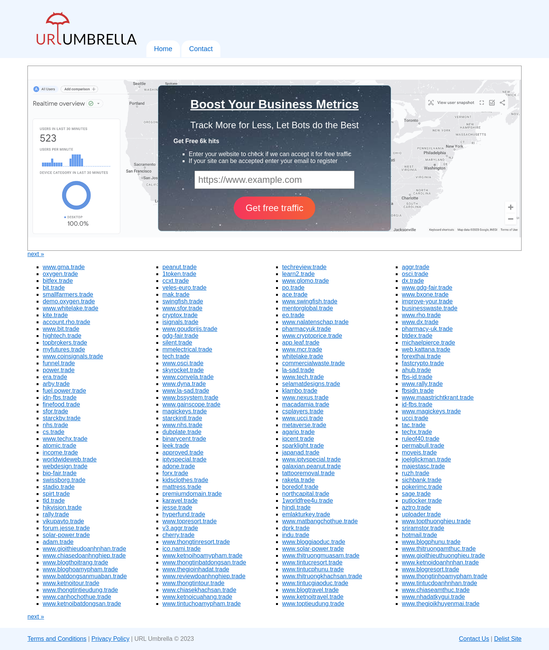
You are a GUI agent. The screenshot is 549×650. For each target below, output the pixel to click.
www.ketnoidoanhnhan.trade (440, 562)
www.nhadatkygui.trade (433, 597)
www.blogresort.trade (430, 569)
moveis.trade (419, 452)
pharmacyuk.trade (306, 329)
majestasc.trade (423, 466)
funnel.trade (59, 363)
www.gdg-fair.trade (427, 287)
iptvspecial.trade (184, 459)
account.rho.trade (66, 322)
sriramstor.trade (423, 528)
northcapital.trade (305, 493)
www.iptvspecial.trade (311, 459)
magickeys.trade (184, 411)
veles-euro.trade (184, 287)
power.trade (59, 370)
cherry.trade (178, 535)
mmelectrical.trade (187, 349)
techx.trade (417, 432)
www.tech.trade (303, 377)
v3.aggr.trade (180, 528)
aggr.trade (415, 267)
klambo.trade (300, 390)
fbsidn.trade (418, 390)
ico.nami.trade (181, 548)
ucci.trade (415, 418)
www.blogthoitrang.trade (75, 562)
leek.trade (175, 445)
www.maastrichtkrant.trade (438, 397)
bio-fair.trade (60, 473)
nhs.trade (55, 425)
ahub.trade (416, 370)
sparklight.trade (303, 445)
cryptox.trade (179, 315)
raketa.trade (298, 480)
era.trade (55, 377)
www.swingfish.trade (309, 301)
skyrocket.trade (183, 370)
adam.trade (58, 542)
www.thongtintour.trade (193, 583)
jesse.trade (177, 507)
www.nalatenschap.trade (315, 322)
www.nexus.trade (305, 397)
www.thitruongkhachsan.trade (322, 576)
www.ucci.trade (302, 418)
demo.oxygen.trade (69, 301)
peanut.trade (179, 267)
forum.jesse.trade (66, 528)
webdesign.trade (65, 466)
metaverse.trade (304, 425)
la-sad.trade (298, 370)
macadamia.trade (305, 404)
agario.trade (298, 432)
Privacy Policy (111, 638)
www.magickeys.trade (431, 411)
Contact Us (474, 638)
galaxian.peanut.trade (311, 466)
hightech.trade (62, 335)
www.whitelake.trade (70, 308)
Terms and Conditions (57, 638)
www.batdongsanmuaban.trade (85, 576)
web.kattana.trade (426, 349)
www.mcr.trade (302, 349)
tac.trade (413, 425)
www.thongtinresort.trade (196, 542)
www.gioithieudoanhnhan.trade (84, 548)
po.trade (293, 287)
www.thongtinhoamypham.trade (444, 576)
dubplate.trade (181, 432)
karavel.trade (180, 500)
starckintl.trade (182, 418)
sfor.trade (55, 411)
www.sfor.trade (182, 308)
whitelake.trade (302, 356)
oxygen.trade (60, 274)
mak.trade (175, 294)
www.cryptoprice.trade (312, 335)
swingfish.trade (182, 301)
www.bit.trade (61, 329)
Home (163, 49)
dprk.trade (296, 528)
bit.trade (54, 287)
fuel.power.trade (64, 390)
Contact (201, 49)
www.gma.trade (64, 267)
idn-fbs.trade (60, 397)
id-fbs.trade (417, 404)
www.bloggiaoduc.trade (313, 542)
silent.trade (177, 342)
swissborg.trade (64, 480)
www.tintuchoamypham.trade (201, 603)
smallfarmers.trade (68, 294)
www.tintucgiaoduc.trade (315, 583)
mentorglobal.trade (307, 308)
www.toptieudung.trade (313, 603)
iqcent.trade (298, 438)
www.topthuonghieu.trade (436, 521)
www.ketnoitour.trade (71, 583)
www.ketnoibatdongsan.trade (82, 603)
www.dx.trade (420, 322)
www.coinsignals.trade (73, 356)
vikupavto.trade (63, 521)
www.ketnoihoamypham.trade (202, 555)
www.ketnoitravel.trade (313, 597)
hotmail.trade (419, 535)
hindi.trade (296, 507)
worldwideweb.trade (69, 459)
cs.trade (53, 432)
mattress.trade (181, 487)
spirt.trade (56, 493)
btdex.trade (417, 335)
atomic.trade (59, 445)
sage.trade (416, 493)
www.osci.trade (183, 363)
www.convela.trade (188, 377)
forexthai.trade (421, 356)
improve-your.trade (427, 301)
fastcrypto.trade (423, 363)
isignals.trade (180, 322)
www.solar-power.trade (313, 548)
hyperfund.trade (183, 514)
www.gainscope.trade (191, 404)
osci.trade (415, 274)
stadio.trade (59, 487)
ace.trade (295, 294)
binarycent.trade (184, 438)
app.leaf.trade (300, 342)
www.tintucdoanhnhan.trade (439, 583)
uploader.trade (421, 514)
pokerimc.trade (422, 487)
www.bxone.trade (425, 294)
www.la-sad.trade (185, 390)
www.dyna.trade (184, 384)
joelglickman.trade (426, 459)
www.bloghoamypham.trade (80, 569)
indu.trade (295, 535)
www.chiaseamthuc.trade (436, 590)
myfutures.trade (64, 349)
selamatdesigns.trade (311, 384)
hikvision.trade (62, 507)
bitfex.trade (58, 280)
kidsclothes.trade (185, 480)
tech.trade (175, 356)
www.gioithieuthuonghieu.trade (443, 555)
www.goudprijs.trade (189, 329)
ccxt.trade (175, 280)
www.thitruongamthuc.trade (439, 548)
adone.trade (178, 466)
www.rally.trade (422, 384)
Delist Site (508, 638)
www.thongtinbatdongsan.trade (204, 562)
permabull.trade (423, 445)
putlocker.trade (422, 500)
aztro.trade (416, 507)
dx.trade (413, 280)
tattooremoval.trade (308, 473)
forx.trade (175, 473)
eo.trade (293, 315)
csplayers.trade (303, 411)
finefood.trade (61, 404)
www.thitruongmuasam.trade (321, 555)
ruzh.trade (415, 473)
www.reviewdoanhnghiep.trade (204, 576)
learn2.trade (298, 274)
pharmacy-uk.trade (427, 329)
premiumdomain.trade (192, 493)
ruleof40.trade (421, 438)
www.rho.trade (421, 315)
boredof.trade (300, 487)
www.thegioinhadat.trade (195, 569)
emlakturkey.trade (306, 514)
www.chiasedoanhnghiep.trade (84, 555)
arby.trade (56, 384)
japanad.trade (300, 452)
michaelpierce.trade (428, 342)
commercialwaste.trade (313, 363)
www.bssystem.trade (190, 397)
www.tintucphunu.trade (313, 569)
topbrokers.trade (65, 342)
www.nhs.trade (182, 425)
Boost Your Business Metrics (274, 104)
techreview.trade (304, 267)
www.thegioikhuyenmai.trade (441, 603)
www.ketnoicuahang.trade (197, 597)
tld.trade (54, 500)
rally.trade (56, 514)
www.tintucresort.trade (312, 562)
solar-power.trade (66, 535)
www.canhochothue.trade (77, 597)
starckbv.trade (61, 418)
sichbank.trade (421, 480)
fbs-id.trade (417, 377)
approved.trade (183, 452)
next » (35, 254)
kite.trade (55, 315)
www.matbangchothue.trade (320, 521)
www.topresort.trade (189, 521)
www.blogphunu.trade (431, 542)
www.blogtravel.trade (310, 590)
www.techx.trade (65, 438)
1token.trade (179, 274)
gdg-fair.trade (180, 335)
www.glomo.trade (305, 280)
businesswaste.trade (430, 308)
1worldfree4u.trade (307, 500)
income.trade (60, 452)
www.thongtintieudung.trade (80, 590)
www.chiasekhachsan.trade (199, 590)
